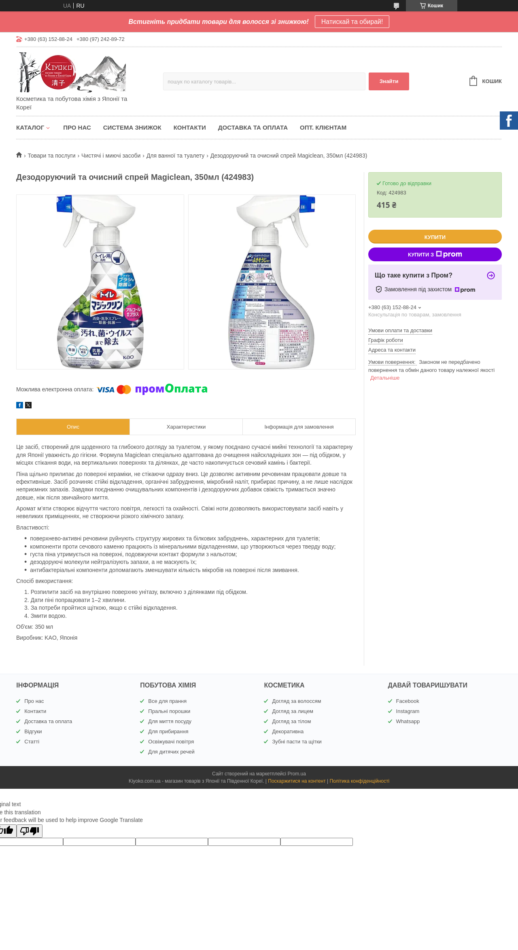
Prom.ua (297, 774)
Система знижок (132, 127)
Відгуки (33, 731)
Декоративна (288, 731)
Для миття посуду (169, 721)
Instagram (408, 711)
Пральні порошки (169, 711)
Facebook (407, 701)
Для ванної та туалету (175, 155)
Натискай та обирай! (352, 21)
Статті (31, 742)
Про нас (77, 127)
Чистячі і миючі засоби (110, 155)
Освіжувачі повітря (171, 742)
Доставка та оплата (253, 127)
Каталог (30, 127)
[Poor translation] (29, 831)
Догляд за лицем (292, 711)
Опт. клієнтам (323, 127)
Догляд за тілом (291, 721)
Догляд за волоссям (296, 701)
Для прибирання (168, 731)
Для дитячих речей (171, 752)
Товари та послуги (51, 155)
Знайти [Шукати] (389, 81)
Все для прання (167, 701)
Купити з (435, 254)
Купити (435, 237)
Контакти (190, 127)
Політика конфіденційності (359, 781)
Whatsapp (408, 721)
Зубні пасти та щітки (296, 742)
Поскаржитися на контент (296, 781)
